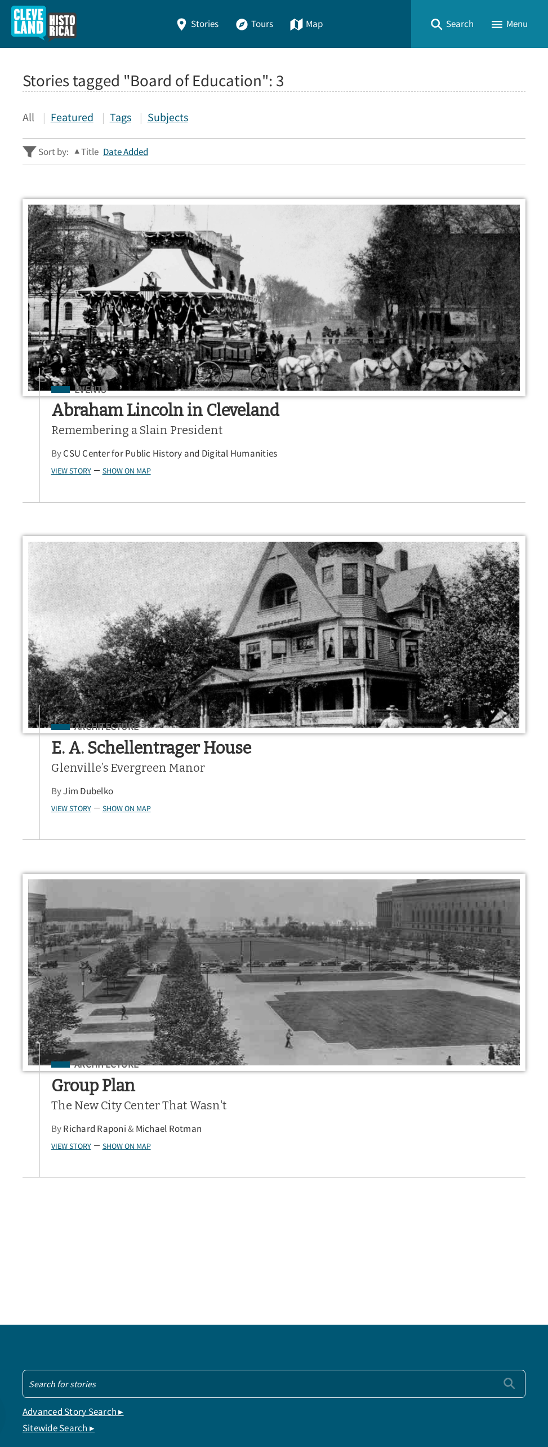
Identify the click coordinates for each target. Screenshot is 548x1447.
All (28, 117)
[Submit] (509, 1031)
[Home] (44, 24)
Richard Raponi (99, 822)
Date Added (125, 152)
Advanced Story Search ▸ (73, 1059)
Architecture (363, 390)
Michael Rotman (174, 822)
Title (90, 152)
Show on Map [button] (132, 502)
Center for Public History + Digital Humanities (140, 1392)
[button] (451, 24)
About (39, 1273)
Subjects (168, 117)
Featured (72, 117)
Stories (197, 24)
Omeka (84, 1408)
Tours (254, 24)
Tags (120, 117)
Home (39, 1195)
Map (306, 24)
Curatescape (131, 1408)
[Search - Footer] (274, 1031)
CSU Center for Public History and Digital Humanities (145, 479)
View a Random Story (80, 1332)
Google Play (478, 1132)
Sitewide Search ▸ (59, 1076)
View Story (76, 502)
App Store (387, 1132)
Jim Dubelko (345, 453)
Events (95, 390)
